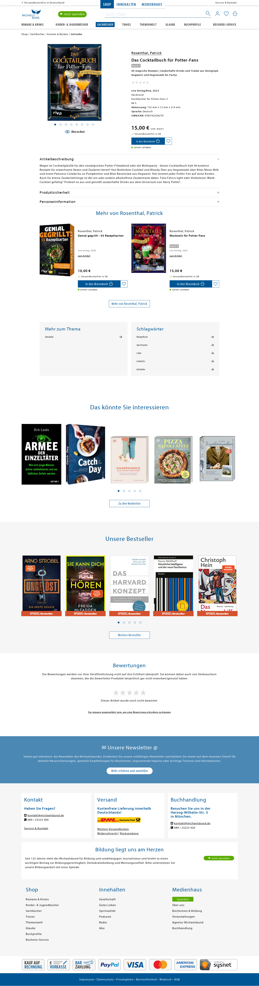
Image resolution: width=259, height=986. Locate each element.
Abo (102, 928)
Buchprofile (192, 25)
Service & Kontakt (226, 2)
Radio (103, 922)
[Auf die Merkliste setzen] (168, 141)
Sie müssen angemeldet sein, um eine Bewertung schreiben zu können (129, 712)
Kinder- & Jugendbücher (72, 25)
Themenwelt (148, 25)
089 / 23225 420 (184, 827)
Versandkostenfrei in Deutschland (44, 2)
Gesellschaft (107, 899)
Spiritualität (107, 911)
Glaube (170, 25)
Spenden (183, 899)
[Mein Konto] (217, 13)
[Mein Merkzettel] (226, 14)
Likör (139, 353)
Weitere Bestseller (129, 635)
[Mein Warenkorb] (235, 13)
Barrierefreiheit (146, 979)
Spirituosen (142, 345)
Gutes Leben (107, 905)
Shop (107, 4)
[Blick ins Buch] (75, 132)
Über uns (178, 905)
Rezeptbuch (142, 337)
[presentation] (40, 237)
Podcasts (105, 916)
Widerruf (166, 979)
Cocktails (141, 361)
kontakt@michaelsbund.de (46, 815)
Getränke (49, 337)
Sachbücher (105, 25)
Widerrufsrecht (107, 833)
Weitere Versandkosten (113, 829)
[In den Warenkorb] (148, 141)
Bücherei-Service (224, 25)
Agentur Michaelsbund (187, 922)
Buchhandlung (182, 928)
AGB (177, 979)
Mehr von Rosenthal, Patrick (129, 304)
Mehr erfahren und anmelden (129, 771)
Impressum (86, 979)
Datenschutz (105, 979)
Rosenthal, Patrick (146, 53)
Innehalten (126, 4)
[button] (118, 491)
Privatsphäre (125, 979)
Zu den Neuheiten (129, 503)
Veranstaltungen (183, 916)
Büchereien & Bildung (187, 911)
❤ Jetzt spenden (72, 14)
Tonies (126, 25)
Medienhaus (152, 4)
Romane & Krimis (32, 25)
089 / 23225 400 (38, 819)
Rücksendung (129, 833)
